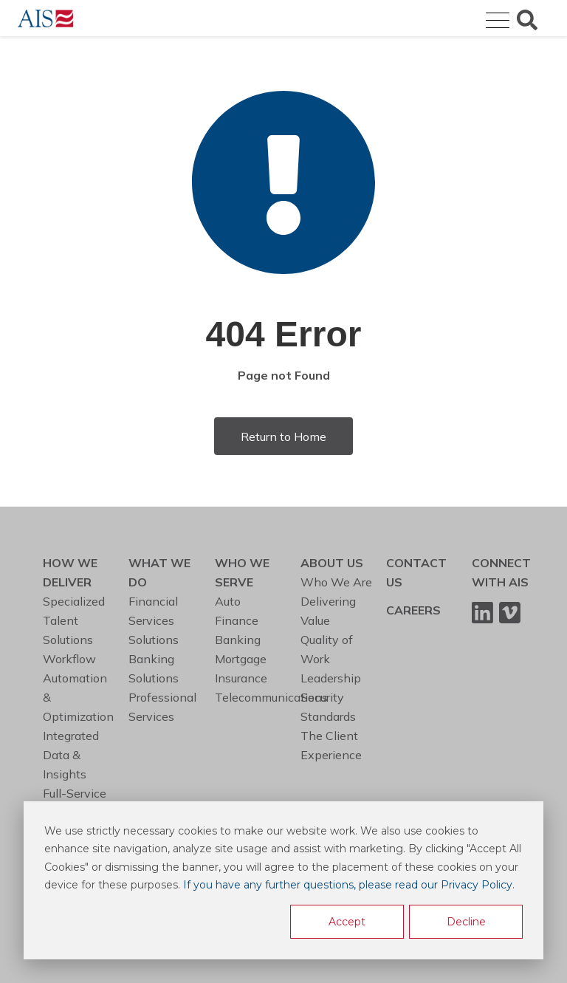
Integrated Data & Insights (71, 754)
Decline (466, 921)
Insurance (241, 678)
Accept (347, 921)
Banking (238, 639)
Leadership (330, 678)
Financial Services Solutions (153, 620)
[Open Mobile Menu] (497, 21)
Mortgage (241, 658)
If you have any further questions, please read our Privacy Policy (347, 884)
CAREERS (413, 610)
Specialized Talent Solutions (74, 620)
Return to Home (283, 436)
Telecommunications (271, 697)
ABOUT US (331, 562)
